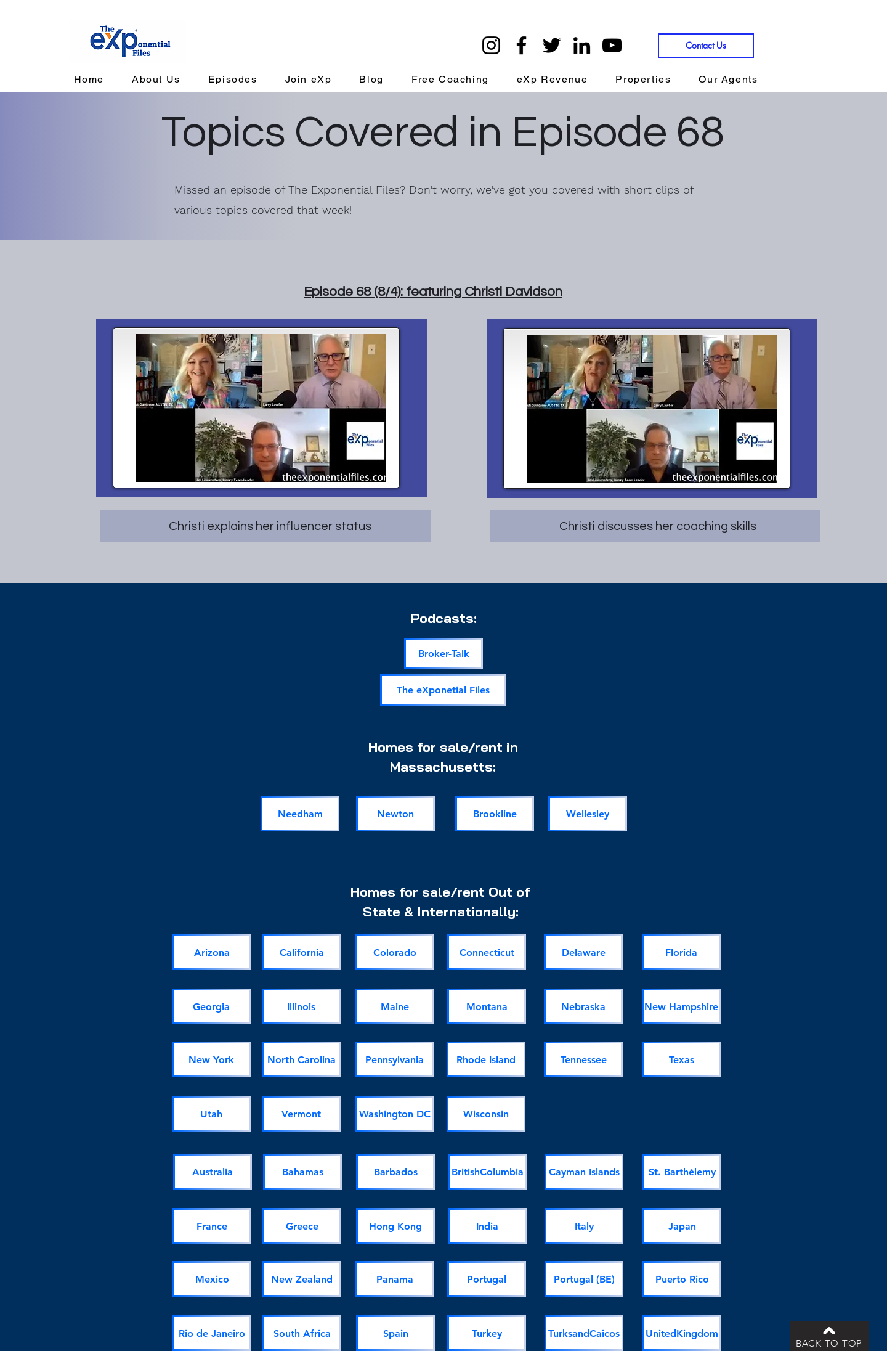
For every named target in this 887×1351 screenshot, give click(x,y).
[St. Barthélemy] (681, 1172)
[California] (301, 952)
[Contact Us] (706, 45)
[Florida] (681, 952)
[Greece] (301, 1226)
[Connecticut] (486, 952)
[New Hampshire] (681, 1006)
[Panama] (394, 1279)
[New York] (211, 1059)
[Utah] (211, 1114)
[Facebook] (521, 45)
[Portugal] (486, 1279)
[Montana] (486, 1006)
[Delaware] (583, 952)
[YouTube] (612, 45)
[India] (487, 1226)
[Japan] (681, 1226)
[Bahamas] (302, 1172)
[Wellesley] (587, 813)
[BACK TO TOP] (829, 1336)
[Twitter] (552, 45)
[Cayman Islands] (584, 1172)
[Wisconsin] (486, 1114)
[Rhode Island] (486, 1059)
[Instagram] (491, 45)
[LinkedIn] (582, 45)
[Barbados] (395, 1172)
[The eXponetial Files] (443, 690)
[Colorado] (394, 952)
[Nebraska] (583, 1006)
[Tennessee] (583, 1059)
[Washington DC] (394, 1114)
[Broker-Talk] (443, 653)
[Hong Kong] (395, 1226)
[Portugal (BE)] (584, 1279)
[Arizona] (211, 952)
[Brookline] (494, 813)
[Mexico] (211, 1279)
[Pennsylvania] (394, 1059)
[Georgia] (211, 1006)
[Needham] (300, 813)
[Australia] (212, 1172)
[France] (211, 1226)
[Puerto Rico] (681, 1279)
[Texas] (681, 1059)
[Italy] (584, 1226)
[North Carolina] (301, 1059)
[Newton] (395, 813)
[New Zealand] (301, 1279)
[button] (552, 79)
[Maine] (394, 1006)
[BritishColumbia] (487, 1172)
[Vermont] (301, 1114)
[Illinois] (301, 1006)
